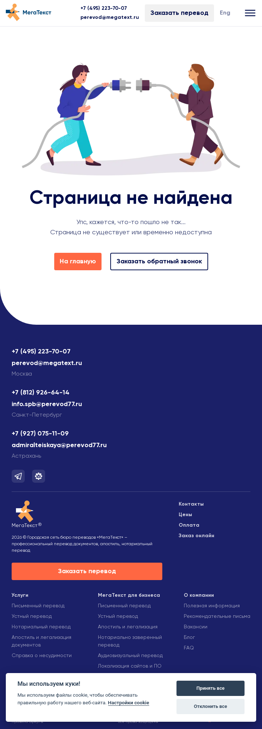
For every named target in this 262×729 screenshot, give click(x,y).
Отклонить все (210, 706)
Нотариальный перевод (41, 626)
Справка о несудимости (42, 655)
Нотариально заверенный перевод (130, 641)
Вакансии (195, 626)
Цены (185, 514)
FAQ (189, 648)
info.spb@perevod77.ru (47, 404)
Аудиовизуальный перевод (130, 655)
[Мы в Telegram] (18, 476)
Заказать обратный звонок (159, 261)
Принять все (210, 688)
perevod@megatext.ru (109, 17)
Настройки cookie (128, 702)
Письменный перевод (38, 605)
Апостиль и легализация (128, 626)
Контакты (191, 504)
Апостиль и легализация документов (41, 641)
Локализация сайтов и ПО (130, 666)
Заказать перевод (179, 13)
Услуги (20, 595)
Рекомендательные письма (217, 616)
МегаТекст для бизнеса (129, 595)
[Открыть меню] (250, 13)
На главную (78, 261)
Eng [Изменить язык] (225, 13)
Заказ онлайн (196, 535)
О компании (199, 595)
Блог (189, 637)
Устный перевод (32, 616)
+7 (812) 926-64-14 (41, 392)
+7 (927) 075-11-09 (40, 433)
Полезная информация (212, 605)
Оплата (189, 525)
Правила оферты (27, 722)
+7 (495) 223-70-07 (103, 8)
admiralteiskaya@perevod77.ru (59, 445)
